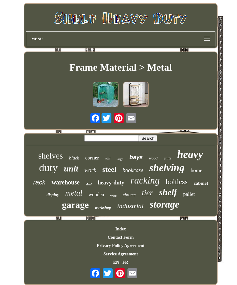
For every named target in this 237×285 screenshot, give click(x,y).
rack (39, 182)
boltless (177, 182)
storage (164, 204)
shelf (168, 192)
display (53, 194)
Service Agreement (120, 254)
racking (145, 180)
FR (125, 262)
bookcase (133, 170)
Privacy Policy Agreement (120, 245)
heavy (190, 154)
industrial (130, 206)
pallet (189, 194)
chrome (129, 194)
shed (89, 184)
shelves (50, 155)
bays (136, 157)
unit (71, 168)
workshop (103, 207)
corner (92, 157)
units (167, 158)
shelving (167, 167)
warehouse (66, 182)
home (196, 170)
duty (48, 167)
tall (108, 158)
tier (147, 192)
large (120, 159)
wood (153, 158)
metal (73, 193)
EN (116, 262)
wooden (96, 194)
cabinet (201, 183)
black (74, 157)
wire (113, 195)
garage (75, 205)
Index (120, 229)
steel (109, 169)
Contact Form (121, 237)
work (90, 170)
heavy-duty (111, 183)
